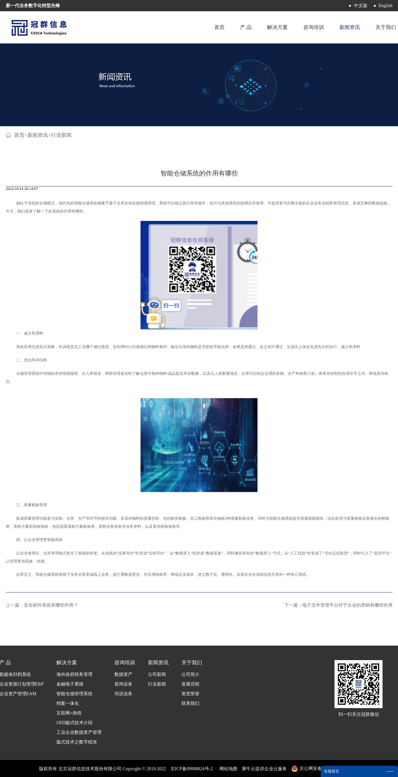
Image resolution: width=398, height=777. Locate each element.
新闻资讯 (37, 135)
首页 (219, 27)
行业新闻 (61, 135)
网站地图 (227, 768)
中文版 (360, 5)
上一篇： (42, 605)
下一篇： (338, 605)
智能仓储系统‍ (85, 203)
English (386, 5)
